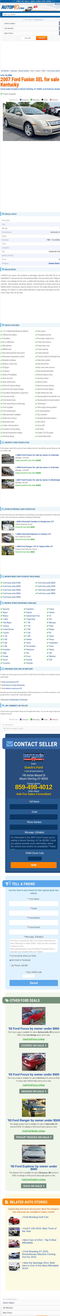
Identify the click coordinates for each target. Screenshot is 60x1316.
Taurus (51, 636)
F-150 (28, 625)
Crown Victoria (8, 629)
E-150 (5, 636)
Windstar (52, 656)
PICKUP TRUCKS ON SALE (32, 1136)
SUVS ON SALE (32, 1185)
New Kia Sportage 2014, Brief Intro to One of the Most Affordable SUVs (40, 1265)
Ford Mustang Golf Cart (36, 1216)
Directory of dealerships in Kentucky (14, 699)
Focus (28, 656)
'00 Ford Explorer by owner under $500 (33, 1167)
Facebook (25, 100)
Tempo (51, 639)
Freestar (29, 659)
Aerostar (6, 609)
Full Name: (34, 801)
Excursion (6, 663)
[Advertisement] (30, 182)
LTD (50, 619)
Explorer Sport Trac (33, 615)
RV (50, 632)
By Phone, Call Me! (18, 965)
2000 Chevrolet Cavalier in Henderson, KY (35, 521)
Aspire (5, 612)
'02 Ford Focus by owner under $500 (33, 1028)
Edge (4, 652)
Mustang (52, 622)
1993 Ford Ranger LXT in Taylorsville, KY (35, 546)
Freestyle (29, 663)
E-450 (5, 646)
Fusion (51, 609)
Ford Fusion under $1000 (12, 583)
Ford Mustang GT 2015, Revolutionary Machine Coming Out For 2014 (39, 1254)
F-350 (28, 632)
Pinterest (55, 100)
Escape (5, 656)
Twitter (45, 100)
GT (50, 615)
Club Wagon (7, 622)
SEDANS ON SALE (32, 1091)
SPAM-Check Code (34, 853)
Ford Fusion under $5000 (12, 597)
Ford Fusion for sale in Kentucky (13, 685)
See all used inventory (34, 771)
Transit (51, 649)
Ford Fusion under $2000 (12, 586)
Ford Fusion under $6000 (46, 583)
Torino (51, 646)
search (41, 38)
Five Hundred (30, 646)
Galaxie (52, 612)
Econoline (6, 649)
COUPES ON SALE (32, 1045)
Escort (5, 659)
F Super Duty (30, 619)
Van (50, 652)
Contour (6, 625)
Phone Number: (33, 822)
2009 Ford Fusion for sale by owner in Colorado (38, 455)
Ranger (51, 629)
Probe (51, 625)
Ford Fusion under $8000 (46, 590)
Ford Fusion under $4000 (12, 593)
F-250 (28, 629)
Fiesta (28, 642)
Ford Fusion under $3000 (12, 590)
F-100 (28, 622)
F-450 (28, 636)
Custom (6, 632)
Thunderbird (53, 642)
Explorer (29, 612)
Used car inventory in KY (10, 681)
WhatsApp (36, 100)
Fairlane (29, 639)
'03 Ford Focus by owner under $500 (33, 1074)
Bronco (5, 615)
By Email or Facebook (19, 960)
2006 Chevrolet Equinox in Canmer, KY (34, 534)
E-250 (5, 639)
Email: (33, 811)
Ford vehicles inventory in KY (12, 688)
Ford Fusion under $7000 (46, 586)
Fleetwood (30, 649)
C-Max (5, 619)
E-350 (5, 642)
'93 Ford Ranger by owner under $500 (33, 1120)
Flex (27, 652)
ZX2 (50, 659)
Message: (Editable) (33, 832)
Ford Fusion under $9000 (46, 593)
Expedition (30, 609)
